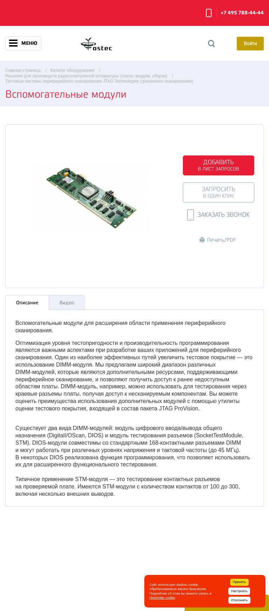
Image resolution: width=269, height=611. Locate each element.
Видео (67, 302)
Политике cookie (162, 597)
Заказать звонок (209, 13)
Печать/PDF (218, 240)
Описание (27, 302)
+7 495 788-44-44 (242, 13)
